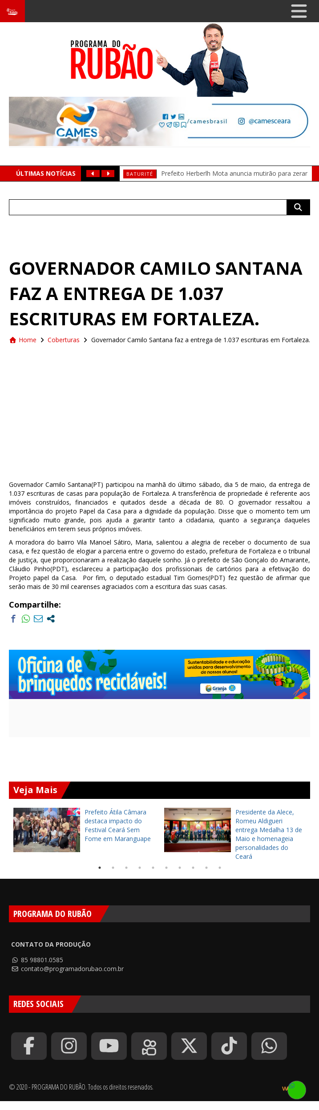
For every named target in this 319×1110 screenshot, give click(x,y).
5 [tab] (153, 867)
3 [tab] (126, 867)
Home (22, 340)
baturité (139, 173)
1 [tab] (99, 867)
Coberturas (64, 340)
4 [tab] (139, 867)
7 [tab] (179, 867)
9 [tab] (206, 867)
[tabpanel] (84, 830)
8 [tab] (193, 867)
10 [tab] (219, 867)
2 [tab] (113, 867)
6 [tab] (166, 867)
